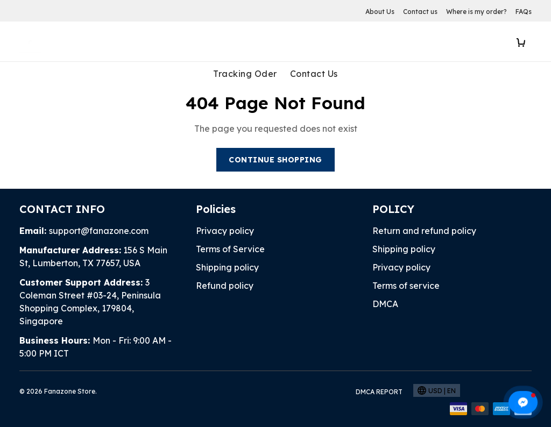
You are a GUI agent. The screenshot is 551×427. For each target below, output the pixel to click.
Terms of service (406, 285)
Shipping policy (227, 267)
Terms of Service (230, 249)
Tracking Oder (245, 73)
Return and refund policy (424, 230)
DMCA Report (379, 392)
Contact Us (314, 73)
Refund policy (224, 285)
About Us (379, 12)
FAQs (523, 12)
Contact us (420, 12)
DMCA (385, 303)
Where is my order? (476, 12)
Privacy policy (225, 230)
